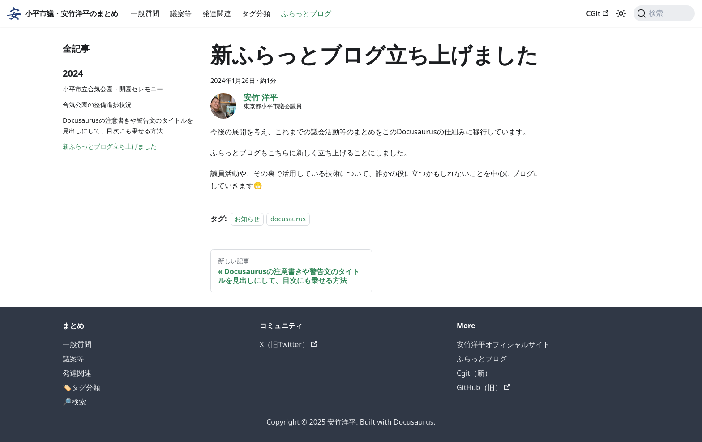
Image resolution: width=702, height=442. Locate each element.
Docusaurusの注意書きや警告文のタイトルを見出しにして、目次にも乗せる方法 (128, 125)
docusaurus (288, 219)
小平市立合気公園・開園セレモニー (113, 89)
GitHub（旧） (483, 387)
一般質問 (145, 13)
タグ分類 (256, 13)
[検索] (664, 13)
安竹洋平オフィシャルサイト (503, 344)
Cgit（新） (474, 373)
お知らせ (247, 219)
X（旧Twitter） (288, 344)
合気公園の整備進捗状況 (97, 104)
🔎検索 (74, 402)
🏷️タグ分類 (81, 387)
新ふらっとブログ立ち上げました (110, 146)
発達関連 (216, 13)
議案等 (181, 13)
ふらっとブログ (306, 13)
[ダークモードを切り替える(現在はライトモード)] (621, 13)
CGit (597, 13)
